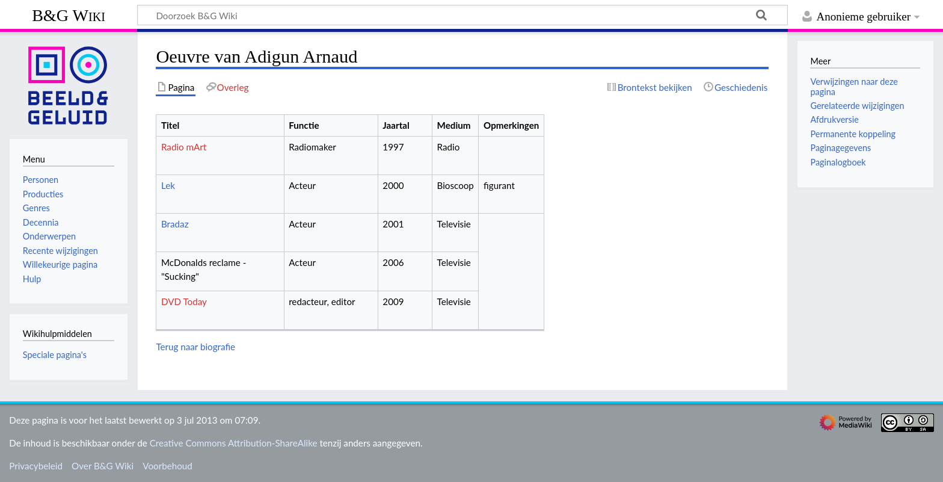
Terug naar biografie (195, 346)
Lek (168, 185)
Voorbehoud (167, 465)
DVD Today (184, 301)
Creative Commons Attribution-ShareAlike (234, 442)
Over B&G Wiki (103, 465)
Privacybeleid (36, 465)
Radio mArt (183, 146)
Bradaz (175, 223)
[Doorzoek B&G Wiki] (462, 15)
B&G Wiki (68, 15)
